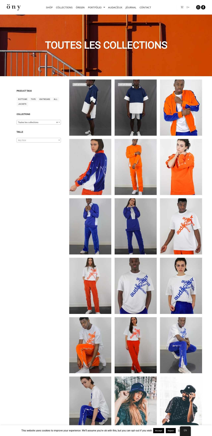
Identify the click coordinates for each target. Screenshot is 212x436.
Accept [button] (158, 430)
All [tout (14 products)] (55, 99)
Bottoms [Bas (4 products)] (22, 99)
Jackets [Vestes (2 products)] (22, 104)
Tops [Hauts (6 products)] (33, 99)
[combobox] (39, 122)
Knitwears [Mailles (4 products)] (44, 99)
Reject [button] (171, 430)
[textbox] (39, 140)
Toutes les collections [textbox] (37, 122)
